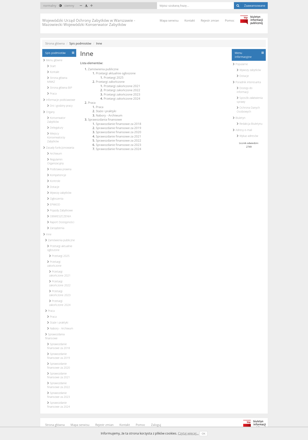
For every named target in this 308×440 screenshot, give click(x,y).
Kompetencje (56, 175)
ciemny (69, 5)
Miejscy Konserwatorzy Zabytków (56, 137)
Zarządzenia (55, 228)
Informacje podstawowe (59, 100)
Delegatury (55, 127)
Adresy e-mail (242, 130)
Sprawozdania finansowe (55, 336)
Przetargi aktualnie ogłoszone (59, 248)
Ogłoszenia (55, 198)
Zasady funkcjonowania (58, 147)
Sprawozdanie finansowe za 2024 (58, 404)
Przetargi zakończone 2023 (60, 293)
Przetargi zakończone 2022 (60, 283)
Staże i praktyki (57, 322)
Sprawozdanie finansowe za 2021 (58, 375)
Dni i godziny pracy (59, 105)
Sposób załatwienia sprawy (250, 100)
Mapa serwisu (169, 20)
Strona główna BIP (59, 87)
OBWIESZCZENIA (59, 216)
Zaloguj (156, 425)
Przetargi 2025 (59, 256)
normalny (49, 5)
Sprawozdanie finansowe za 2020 (58, 365)
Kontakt (189, 20)
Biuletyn (239, 118)
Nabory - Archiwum (60, 328)
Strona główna (55, 43)
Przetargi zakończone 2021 (60, 273)
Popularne (240, 64)
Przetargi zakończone (54, 263)
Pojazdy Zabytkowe (60, 210)
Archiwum (54, 153)
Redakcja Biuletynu (249, 123)
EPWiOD (53, 204)
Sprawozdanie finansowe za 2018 (58, 346)
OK (203, 433)
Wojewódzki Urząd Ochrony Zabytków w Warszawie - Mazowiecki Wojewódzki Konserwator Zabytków (88, 22)
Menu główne (52, 60)
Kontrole (53, 181)
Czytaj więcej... (188, 433)
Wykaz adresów (247, 136)
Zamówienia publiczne (60, 240)
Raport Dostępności (60, 222)
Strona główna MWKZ (57, 80)
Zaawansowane (254, 5)
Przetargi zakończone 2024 (60, 303)
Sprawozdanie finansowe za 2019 (58, 356)
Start (51, 66)
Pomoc (229, 20)
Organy (49, 112)
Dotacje (53, 187)
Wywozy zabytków (59, 193)
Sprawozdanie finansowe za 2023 (58, 395)
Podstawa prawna (59, 169)
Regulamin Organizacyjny (55, 161)
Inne (47, 234)
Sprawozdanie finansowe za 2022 (58, 385)
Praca (52, 93)
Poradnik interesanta (247, 82)
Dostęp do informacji (244, 90)
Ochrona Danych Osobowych (248, 109)
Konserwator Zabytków (56, 120)
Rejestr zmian (210, 20)
